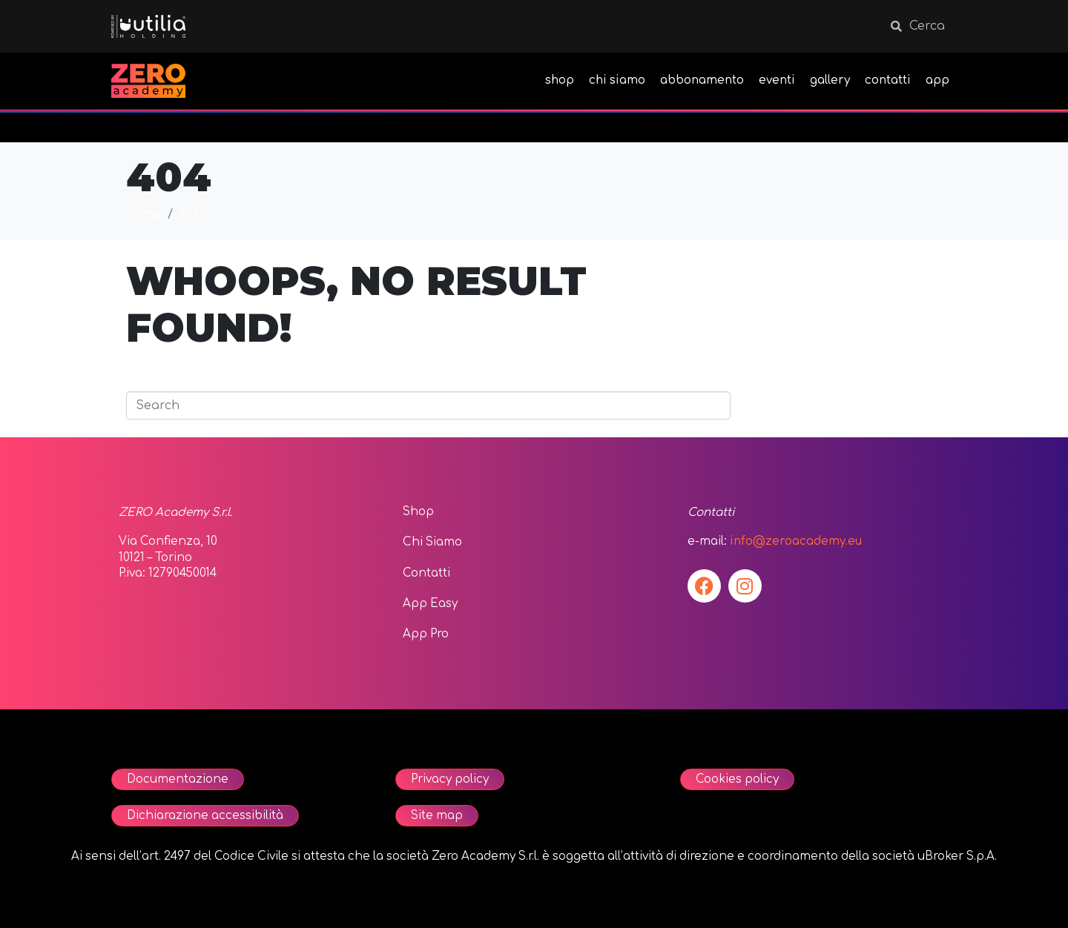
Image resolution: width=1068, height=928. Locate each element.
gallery (830, 80)
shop (559, 80)
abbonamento (702, 80)
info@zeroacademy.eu (796, 541)
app (937, 80)
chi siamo (617, 80)
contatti (888, 80)
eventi (777, 80)
